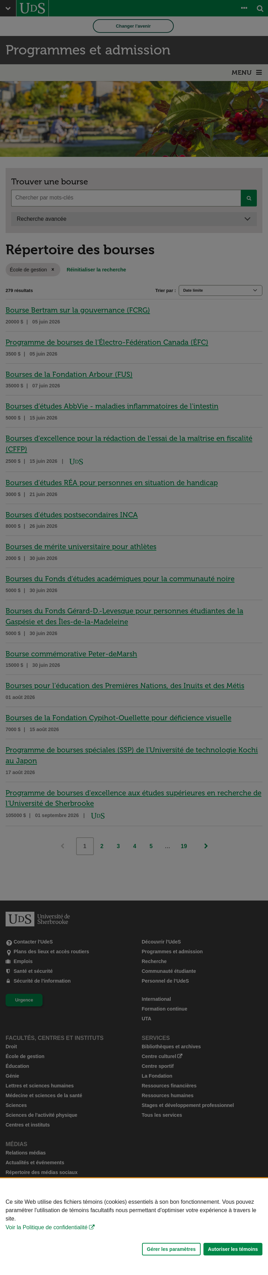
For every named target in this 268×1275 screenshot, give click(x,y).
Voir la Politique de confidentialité (47, 1227)
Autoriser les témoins (233, 1249)
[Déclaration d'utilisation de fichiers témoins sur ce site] (134, 1226)
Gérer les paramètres (171, 1249)
